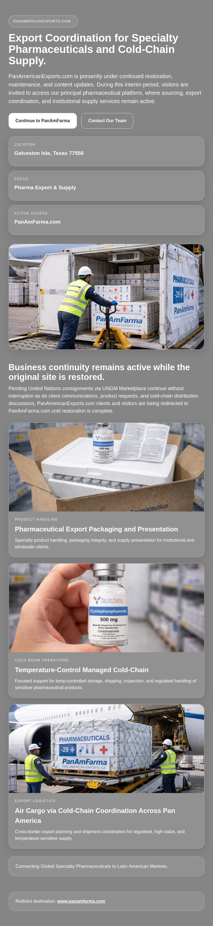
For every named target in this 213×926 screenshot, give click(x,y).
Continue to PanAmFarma (43, 120)
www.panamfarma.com (81, 901)
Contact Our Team (107, 120)
